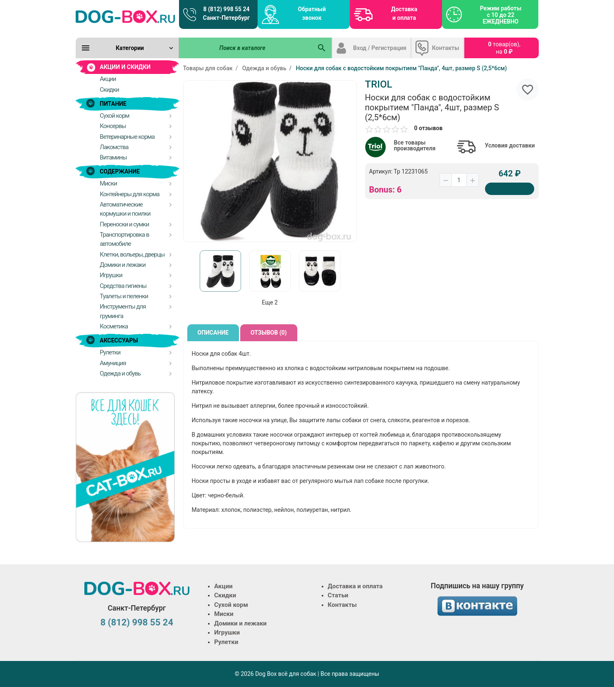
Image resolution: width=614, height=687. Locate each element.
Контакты (445, 48)
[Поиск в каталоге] (245, 48)
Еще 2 (269, 302)
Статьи (338, 595)
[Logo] (125, 16)
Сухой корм (231, 605)
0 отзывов (428, 128)
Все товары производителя (415, 145)
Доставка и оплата (404, 13)
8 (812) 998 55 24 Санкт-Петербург (226, 13)
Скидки (225, 595)
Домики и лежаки (240, 623)
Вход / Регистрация (379, 48)
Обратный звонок (311, 13)
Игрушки (227, 632)
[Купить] (510, 189)
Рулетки (226, 642)
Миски (223, 614)
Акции (223, 586)
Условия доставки (510, 145)
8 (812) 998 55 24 (136, 622)
